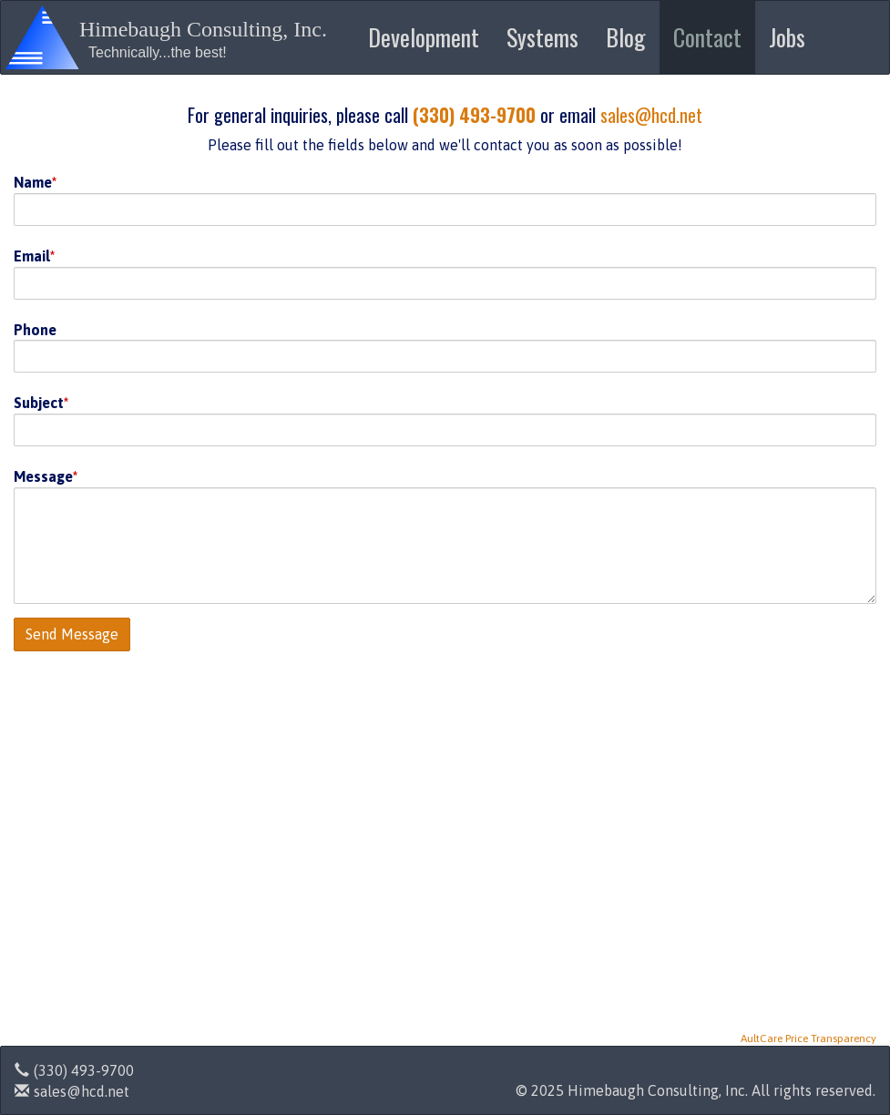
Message (43, 476)
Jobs (787, 37)
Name (33, 182)
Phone (35, 330)
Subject (39, 402)
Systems (542, 37)
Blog (626, 37)
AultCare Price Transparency (808, 1038)
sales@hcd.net (651, 114)
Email (32, 256)
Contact (707, 37)
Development (423, 37)
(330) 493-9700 (474, 114)
